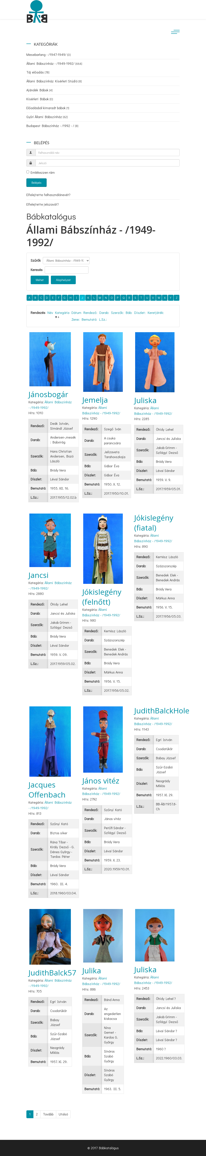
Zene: (76, 319)
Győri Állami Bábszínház (47, 116)
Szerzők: (117, 312)
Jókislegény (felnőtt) (102, 597)
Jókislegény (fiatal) (153, 523)
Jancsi (39, 575)
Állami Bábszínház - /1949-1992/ (54, 63)
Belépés (36, 183)
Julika (91, 970)
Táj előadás (37, 72)
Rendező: (90, 312)
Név (50, 312)
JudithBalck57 (52, 973)
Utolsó (63, 1114)
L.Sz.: (103, 319)
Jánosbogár (48, 394)
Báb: (129, 312)
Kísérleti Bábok (39, 99)
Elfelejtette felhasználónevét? (48, 194)
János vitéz (100, 781)
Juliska (145, 400)
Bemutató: (89, 319)
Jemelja (95, 400)
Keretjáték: (156, 312)
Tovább (48, 1114)
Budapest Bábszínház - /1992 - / (52, 125)
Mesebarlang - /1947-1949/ (48, 54)
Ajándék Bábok (39, 90)
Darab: (104, 312)
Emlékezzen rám (40, 172)
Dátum (76, 312)
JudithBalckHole (161, 711)
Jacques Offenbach (47, 790)
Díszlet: (140, 312)
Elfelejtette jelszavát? (42, 204)
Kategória (62, 312)
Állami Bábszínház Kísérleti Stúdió (54, 81)
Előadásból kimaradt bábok (47, 108)
